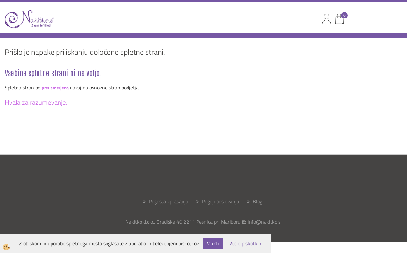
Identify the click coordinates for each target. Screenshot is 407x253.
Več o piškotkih (245, 243)
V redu (213, 243)
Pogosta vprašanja (168, 201)
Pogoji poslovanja (220, 201)
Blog (257, 201)
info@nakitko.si (265, 222)
